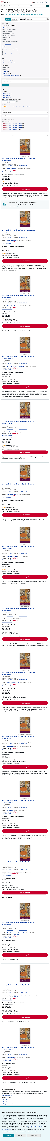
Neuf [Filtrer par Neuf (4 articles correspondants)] (4, 46)
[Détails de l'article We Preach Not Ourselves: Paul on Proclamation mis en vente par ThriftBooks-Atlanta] (25, 473)
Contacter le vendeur (7, 171)
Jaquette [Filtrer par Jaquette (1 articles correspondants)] (5, 71)
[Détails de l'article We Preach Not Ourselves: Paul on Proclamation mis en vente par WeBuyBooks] (25, 725)
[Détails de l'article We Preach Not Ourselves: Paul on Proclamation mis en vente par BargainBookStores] (25, 284)
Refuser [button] (20, 1135)
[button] (47, 135)
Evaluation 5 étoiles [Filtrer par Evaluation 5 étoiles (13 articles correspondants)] (12, 129)
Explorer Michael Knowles (16, 207)
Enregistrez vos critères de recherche (12, 1104)
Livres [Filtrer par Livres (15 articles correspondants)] (5, 27)
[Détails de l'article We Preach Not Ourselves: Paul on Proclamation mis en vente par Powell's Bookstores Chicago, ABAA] (25, 911)
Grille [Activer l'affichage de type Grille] (14, 19)
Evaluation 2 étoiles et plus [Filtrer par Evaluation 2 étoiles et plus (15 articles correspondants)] (13, 123)
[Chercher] (47, 6)
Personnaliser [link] (33, 1135)
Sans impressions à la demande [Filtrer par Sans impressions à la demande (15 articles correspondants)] (11, 75)
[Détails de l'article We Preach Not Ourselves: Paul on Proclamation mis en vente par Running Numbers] (25, 853)
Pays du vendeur (6, 115)
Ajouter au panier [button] (25, 189)
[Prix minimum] (5, 102)
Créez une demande (7, 1095)
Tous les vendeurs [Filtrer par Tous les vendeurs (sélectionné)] (7, 121)
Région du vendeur (7, 112)
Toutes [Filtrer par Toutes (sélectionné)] (4, 58)
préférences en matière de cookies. (35, 1126)
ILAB (18, 934)
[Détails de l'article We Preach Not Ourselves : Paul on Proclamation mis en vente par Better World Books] (25, 147)
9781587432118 (11, 14)
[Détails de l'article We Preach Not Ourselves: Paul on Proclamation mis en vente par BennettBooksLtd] (25, 1036)
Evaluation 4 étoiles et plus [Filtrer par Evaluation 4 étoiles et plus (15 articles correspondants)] (13, 127)
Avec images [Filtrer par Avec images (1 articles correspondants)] (6, 73)
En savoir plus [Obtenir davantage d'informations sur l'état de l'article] (8, 44)
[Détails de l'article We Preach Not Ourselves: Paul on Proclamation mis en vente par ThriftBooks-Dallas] (25, 410)
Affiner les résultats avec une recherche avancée (30, 14)
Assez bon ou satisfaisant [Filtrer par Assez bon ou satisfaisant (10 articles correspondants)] (10, 50)
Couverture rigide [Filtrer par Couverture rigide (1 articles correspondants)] (7, 60)
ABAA (15, 934)
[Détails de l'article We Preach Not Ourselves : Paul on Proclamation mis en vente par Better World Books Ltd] (25, 661)
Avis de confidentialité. (33, 1131)
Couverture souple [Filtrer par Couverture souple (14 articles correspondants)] (8, 62)
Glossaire (5, 1102)
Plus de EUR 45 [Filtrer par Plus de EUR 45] (6, 97)
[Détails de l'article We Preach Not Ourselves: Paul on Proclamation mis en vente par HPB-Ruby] (25, 597)
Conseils (5, 1100)
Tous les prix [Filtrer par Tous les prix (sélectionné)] (6, 91)
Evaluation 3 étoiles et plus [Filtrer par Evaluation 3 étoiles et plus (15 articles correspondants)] (13, 125)
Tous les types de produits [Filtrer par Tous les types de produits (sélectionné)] (9, 25)
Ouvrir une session (40, 2)
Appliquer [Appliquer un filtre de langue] (5, 85)
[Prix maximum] (12, 102)
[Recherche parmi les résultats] (25, 135)
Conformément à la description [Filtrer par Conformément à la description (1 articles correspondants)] (11, 54)
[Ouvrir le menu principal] (3, 6)
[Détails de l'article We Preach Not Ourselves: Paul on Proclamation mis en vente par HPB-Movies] (25, 789)
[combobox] (27, 6)
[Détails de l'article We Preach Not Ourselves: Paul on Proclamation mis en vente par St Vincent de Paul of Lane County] (25, 345)
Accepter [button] (8, 1135)
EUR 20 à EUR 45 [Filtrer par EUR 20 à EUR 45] (7, 95)
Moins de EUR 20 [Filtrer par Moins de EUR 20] (7, 93)
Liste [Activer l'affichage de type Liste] (8, 19)
